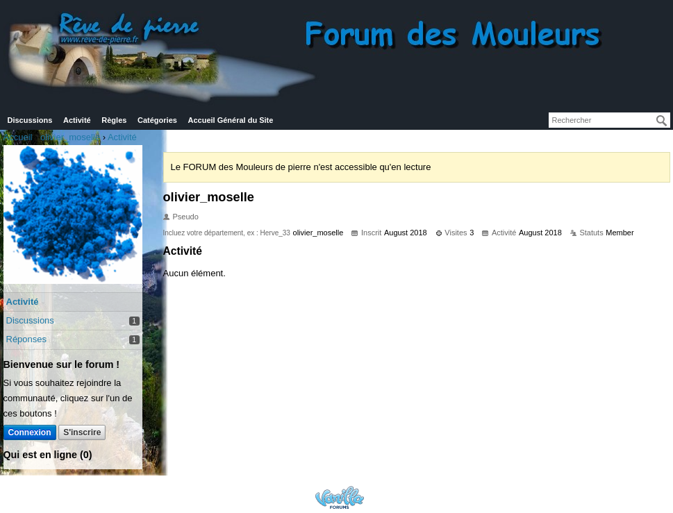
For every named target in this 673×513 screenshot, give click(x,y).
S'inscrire (82, 432)
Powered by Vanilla (339, 497)
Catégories (157, 120)
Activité (77, 120)
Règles (113, 120)
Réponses (26, 339)
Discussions (30, 120)
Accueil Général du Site (231, 120)
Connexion (29, 432)
